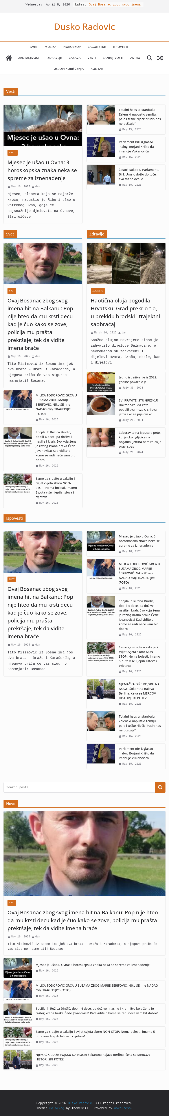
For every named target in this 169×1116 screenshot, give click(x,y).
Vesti (92, 58)
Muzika (50, 47)
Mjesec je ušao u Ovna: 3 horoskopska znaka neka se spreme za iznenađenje (42, 170)
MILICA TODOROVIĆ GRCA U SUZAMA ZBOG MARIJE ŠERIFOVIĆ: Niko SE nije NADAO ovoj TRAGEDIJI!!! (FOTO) (56, 404)
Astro (135, 58)
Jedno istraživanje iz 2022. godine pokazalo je (138, 379)
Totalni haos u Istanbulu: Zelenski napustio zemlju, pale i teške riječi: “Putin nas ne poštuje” (140, 117)
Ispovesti (120, 47)
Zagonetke (97, 47)
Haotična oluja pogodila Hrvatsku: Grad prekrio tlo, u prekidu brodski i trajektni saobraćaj (125, 312)
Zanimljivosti (29, 58)
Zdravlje (55, 58)
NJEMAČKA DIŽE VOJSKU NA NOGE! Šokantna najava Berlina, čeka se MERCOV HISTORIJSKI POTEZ (139, 691)
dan (37, 186)
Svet (34, 47)
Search (160, 787)
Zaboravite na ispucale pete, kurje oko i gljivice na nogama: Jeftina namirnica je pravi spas (140, 439)
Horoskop (72, 47)
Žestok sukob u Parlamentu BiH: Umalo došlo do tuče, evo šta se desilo (139, 174)
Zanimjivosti (113, 58)
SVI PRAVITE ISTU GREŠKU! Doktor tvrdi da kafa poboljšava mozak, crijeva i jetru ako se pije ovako (138, 407)
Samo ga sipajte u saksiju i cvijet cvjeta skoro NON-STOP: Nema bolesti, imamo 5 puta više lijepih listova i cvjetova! (56, 487)
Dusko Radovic (84, 26)
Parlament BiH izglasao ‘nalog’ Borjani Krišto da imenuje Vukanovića (136, 146)
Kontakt (98, 69)
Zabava (75, 58)
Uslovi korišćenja (69, 69)
